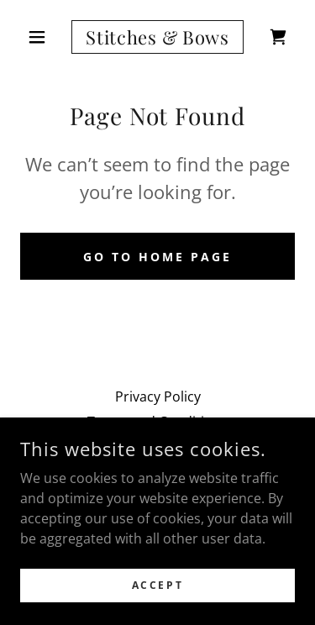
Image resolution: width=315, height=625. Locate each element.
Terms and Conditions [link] (157, 421)
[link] (157, 37)
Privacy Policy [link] (158, 396)
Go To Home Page (157, 257)
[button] (40, 37)
